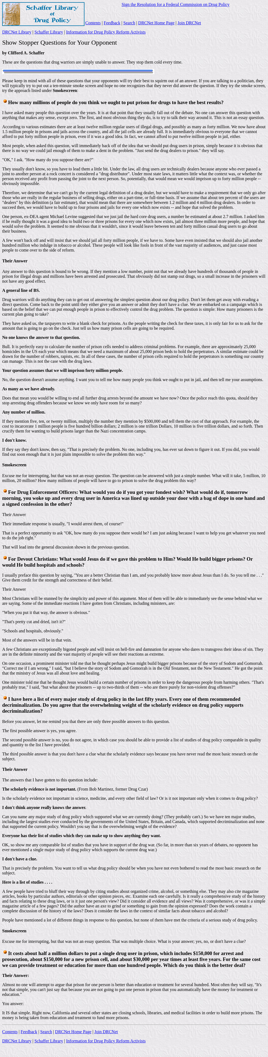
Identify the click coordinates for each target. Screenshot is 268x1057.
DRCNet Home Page (156, 23)
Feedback (112, 23)
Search (129, 23)
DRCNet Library (16, 32)
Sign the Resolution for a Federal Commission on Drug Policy (176, 4)
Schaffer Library (48, 32)
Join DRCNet (189, 23)
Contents (93, 23)
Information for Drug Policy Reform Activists (106, 32)
